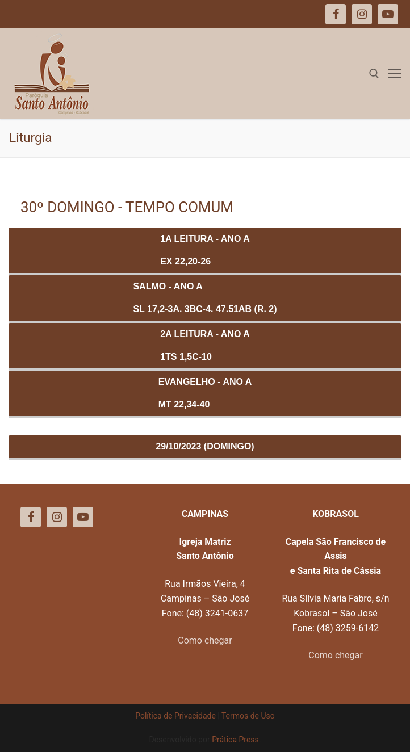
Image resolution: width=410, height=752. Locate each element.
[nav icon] (394, 74)
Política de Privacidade (175, 715)
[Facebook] (30, 517)
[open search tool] (374, 74)
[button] (386, 15)
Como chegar (205, 640)
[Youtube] (83, 517)
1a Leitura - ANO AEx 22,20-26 (205, 250)
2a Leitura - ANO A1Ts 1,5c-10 (205, 345)
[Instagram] (57, 517)
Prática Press (235, 739)
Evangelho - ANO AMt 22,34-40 (205, 393)
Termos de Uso (248, 715)
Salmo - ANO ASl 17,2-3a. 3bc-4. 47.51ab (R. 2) (205, 298)
